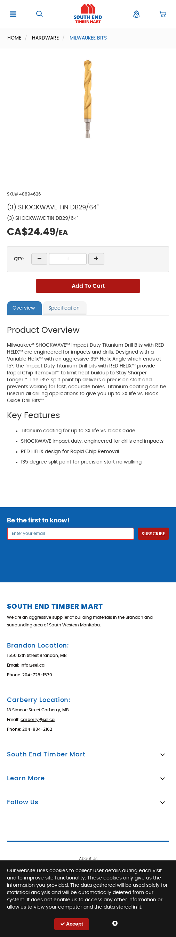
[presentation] (88, 556)
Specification (64, 308)
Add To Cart (88, 286)
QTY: (19, 259)
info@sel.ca (33, 665)
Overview (24, 308)
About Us (88, 859)
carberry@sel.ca (38, 720)
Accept (71, 924)
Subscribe (153, 534)
